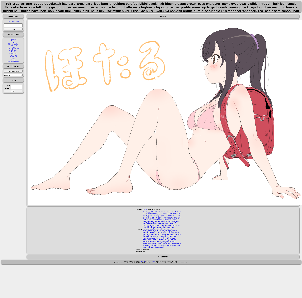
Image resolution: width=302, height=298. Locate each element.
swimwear (146, 245)
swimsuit (178, 243)
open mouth (13, 50)
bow (13, 58)
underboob (146, 247)
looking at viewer (14, 49)
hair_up (156, 229)
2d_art (146, 220)
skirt (13, 42)
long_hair (159, 232)
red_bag (153, 240)
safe (159, 240)
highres (169, 229)
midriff (177, 232)
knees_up (163, 231)
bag (166, 220)
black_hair (175, 222)
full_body (153, 227)
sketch (160, 243)
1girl (178, 218)
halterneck (162, 229)
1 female (13, 39)
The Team (153, 261)
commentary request (14, 61)
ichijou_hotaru (147, 231)
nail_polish (146, 234)
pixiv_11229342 (158, 236)
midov (145, 209)
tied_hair (153, 245)
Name (8, 85)
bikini (169, 222)
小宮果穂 (166, 218)
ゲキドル (152, 216)
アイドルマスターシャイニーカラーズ (167, 212)
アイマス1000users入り (169, 214)
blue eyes (14, 45)
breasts (149, 223)
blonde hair (13, 57)
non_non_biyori (160, 234)
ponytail (145, 238)
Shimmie (143, 261)
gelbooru (160, 227)
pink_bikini (169, 234)
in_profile (156, 231)
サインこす (160, 216)
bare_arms (172, 220)
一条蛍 (147, 218)
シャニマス (168, 216)
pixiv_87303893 (170, 236)
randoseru (146, 240)
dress (13, 47)
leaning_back (147, 232)
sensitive (146, 242)
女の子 (160, 218)
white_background (157, 247)
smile (13, 52)
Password (7, 88)
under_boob (176, 245)
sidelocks (152, 242)
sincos (172, 242)
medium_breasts (169, 232)
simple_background (163, 242)
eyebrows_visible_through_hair (154, 225)
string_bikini (170, 243)
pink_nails (177, 234)
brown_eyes (156, 223)
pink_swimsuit (147, 236)
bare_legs (146, 222)
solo (164, 243)
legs (153, 232)
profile (151, 238)
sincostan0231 (148, 243)
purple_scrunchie (159, 238)
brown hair (14, 55)
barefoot (164, 222)
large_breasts (172, 231)
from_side (146, 227)
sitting (155, 243)
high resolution (13, 44)
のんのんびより (148, 212)
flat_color (176, 225)
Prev (9, 21)
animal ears (13, 53)
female (170, 225)
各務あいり (154, 218)
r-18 (167, 238)
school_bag (165, 240)
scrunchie (173, 240)
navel (152, 234)
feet (166, 225)
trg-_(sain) (167, 245)
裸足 (171, 218)
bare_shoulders (155, 222)
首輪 (175, 218)
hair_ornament (168, 227)
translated (160, 245)
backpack (161, 220)
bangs (14, 60)
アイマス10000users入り (151, 214)
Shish (147, 261)
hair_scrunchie (148, 229)
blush (144, 223)
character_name (167, 223)
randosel (172, 238)
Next (17, 21)
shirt (13, 41)
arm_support (153, 220)
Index (13, 21)
